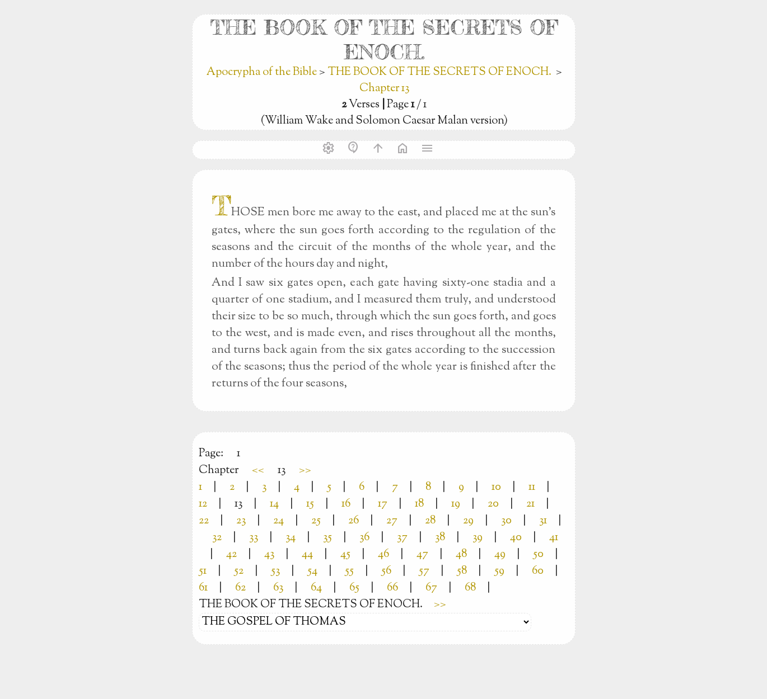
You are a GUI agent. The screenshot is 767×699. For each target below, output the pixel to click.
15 (310, 504)
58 (462, 571)
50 (538, 554)
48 (461, 554)
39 (478, 538)
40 (516, 538)
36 (364, 538)
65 (354, 588)
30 (506, 521)
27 (391, 521)
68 (470, 588)
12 (203, 504)
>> (305, 470)
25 (316, 521)
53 (275, 571)
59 (499, 571)
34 (291, 538)
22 (204, 521)
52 (239, 571)
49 (500, 554)
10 (496, 487)
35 (327, 538)
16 (346, 504)
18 (419, 504)
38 (440, 538)
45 (345, 554)
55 (349, 571)
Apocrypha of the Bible (263, 72)
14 (274, 504)
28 (430, 521)
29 (468, 521)
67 (431, 588)
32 (217, 538)
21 (530, 504)
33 (253, 538)
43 (269, 554)
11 (532, 487)
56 (386, 571)
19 (455, 504)
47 (422, 554)
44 (307, 554)
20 (493, 504)
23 (241, 521)
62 (240, 588)
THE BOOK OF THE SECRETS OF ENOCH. (439, 72)
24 (278, 521)
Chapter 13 (384, 89)
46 (383, 554)
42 (231, 554)
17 (382, 504)
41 (553, 538)
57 (424, 571)
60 (538, 571)
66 (392, 588)
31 (543, 521)
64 (316, 588)
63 (278, 588)
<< (258, 470)
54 (312, 571)
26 (353, 521)
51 (203, 571)
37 (402, 538)
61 (203, 588)
